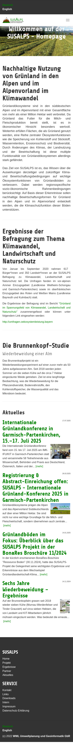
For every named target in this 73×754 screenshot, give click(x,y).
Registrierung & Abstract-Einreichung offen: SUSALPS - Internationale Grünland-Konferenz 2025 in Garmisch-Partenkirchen (35, 487)
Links (5, 694)
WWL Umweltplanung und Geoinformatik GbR (41, 736)
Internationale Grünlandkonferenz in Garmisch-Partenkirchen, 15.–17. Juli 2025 (31, 431)
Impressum (8, 706)
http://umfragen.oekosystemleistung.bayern (27, 321)
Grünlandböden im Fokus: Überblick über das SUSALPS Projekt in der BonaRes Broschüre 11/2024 (34, 543)
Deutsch (7, 5)
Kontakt (6, 690)
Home (6, 658)
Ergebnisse (9, 666)
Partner (6, 671)
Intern (5, 702)
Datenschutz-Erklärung (15, 710)
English (7, 9)
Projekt (6, 662)
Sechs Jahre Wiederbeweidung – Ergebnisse (25, 589)
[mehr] (39, 466)
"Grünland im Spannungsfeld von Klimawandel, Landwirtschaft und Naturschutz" (36, 307)
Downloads (8, 698)
